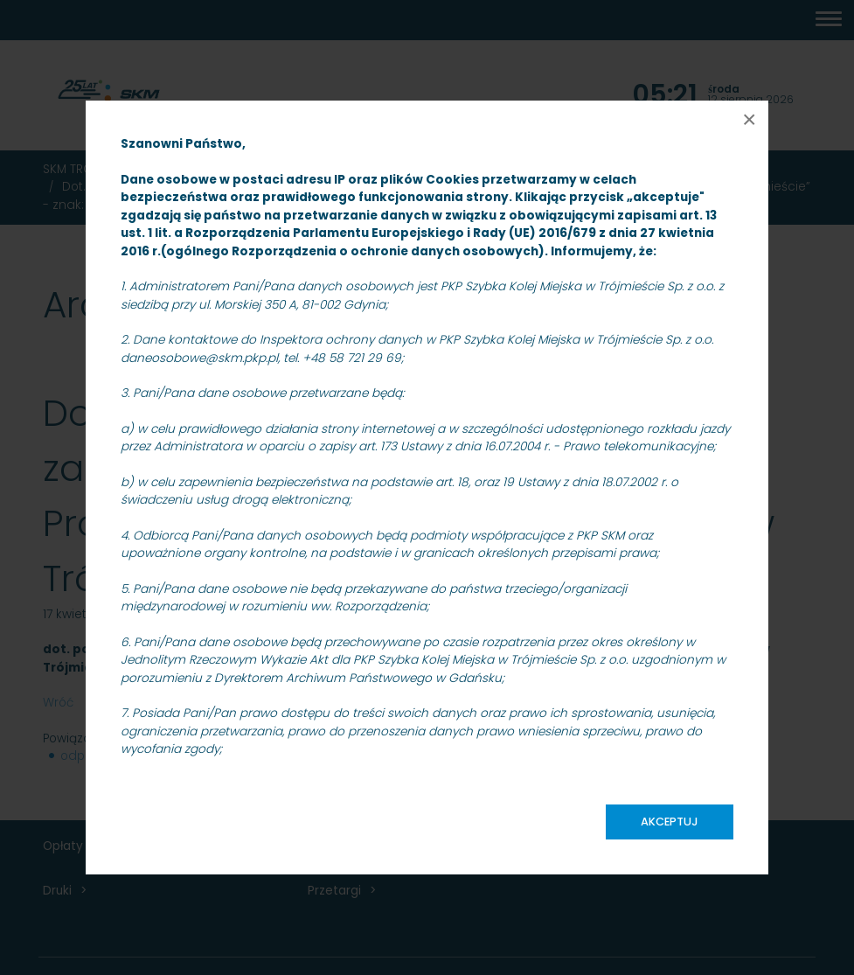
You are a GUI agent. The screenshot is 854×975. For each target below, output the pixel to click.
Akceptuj (669, 821)
